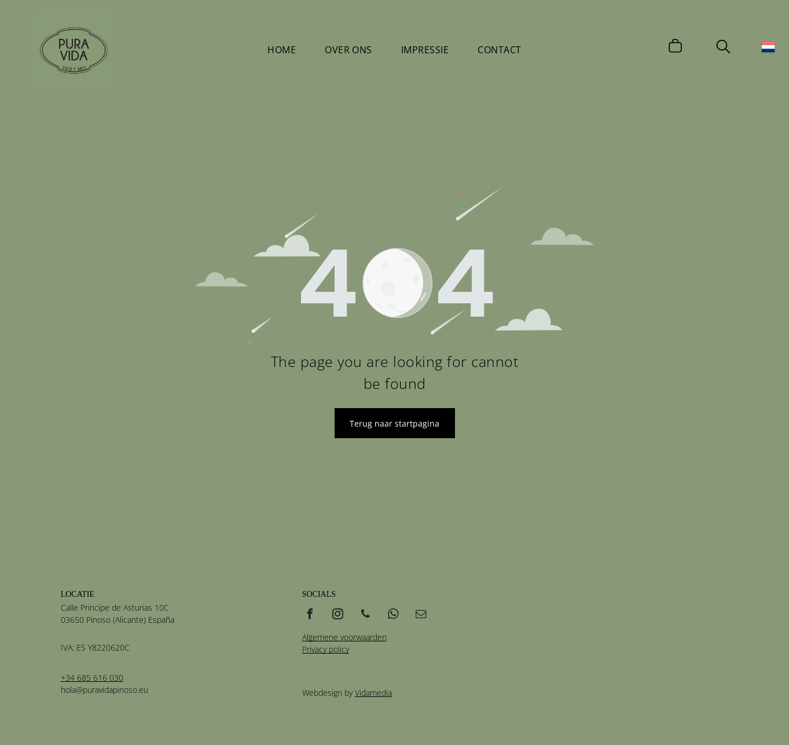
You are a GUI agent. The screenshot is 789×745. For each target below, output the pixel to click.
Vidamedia (373, 692)
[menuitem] (281, 50)
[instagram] (338, 615)
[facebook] (310, 615)
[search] (723, 47)
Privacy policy (325, 649)
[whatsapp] (394, 615)
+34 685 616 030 (92, 677)
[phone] (366, 615)
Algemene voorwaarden (344, 637)
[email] (421, 615)
